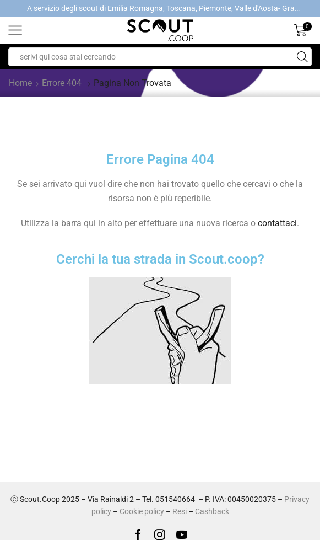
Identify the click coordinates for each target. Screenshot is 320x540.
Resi (179, 511)
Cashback (212, 511)
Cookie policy (142, 511)
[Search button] (302, 57)
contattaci (277, 223)
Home (20, 83)
